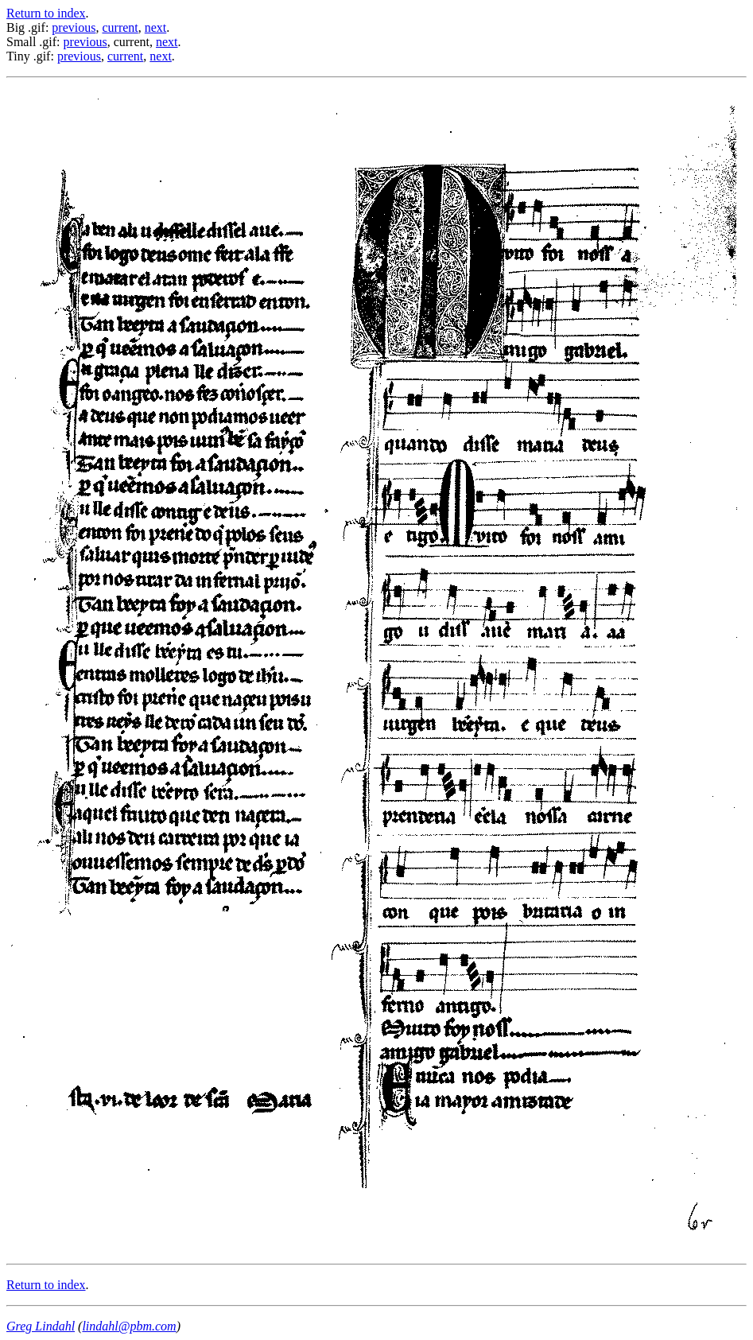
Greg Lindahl (40, 1326)
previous (73, 27)
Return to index (46, 13)
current (120, 27)
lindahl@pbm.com (129, 1326)
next (156, 27)
